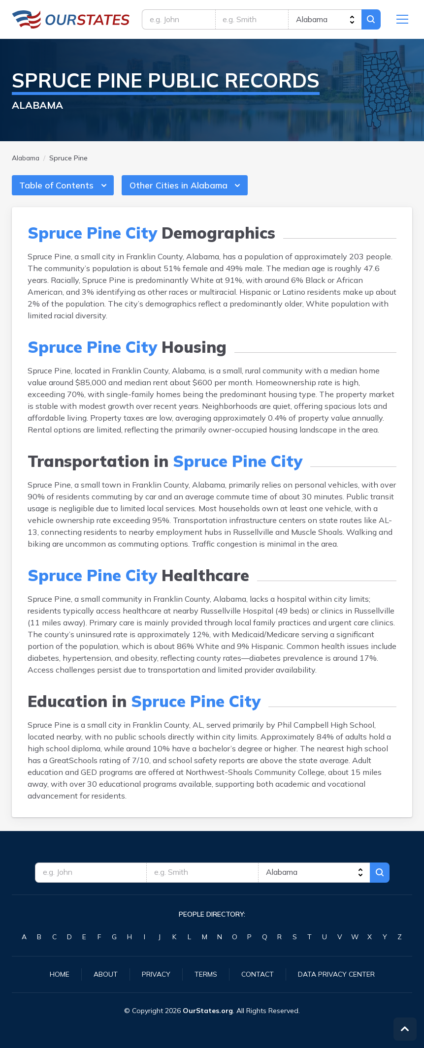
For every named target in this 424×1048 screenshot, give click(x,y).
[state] (324, 19)
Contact (257, 974)
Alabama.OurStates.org (71, 19)
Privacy (156, 974)
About (106, 974)
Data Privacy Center (336, 974)
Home (59, 974)
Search (371, 19)
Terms (206, 974)
